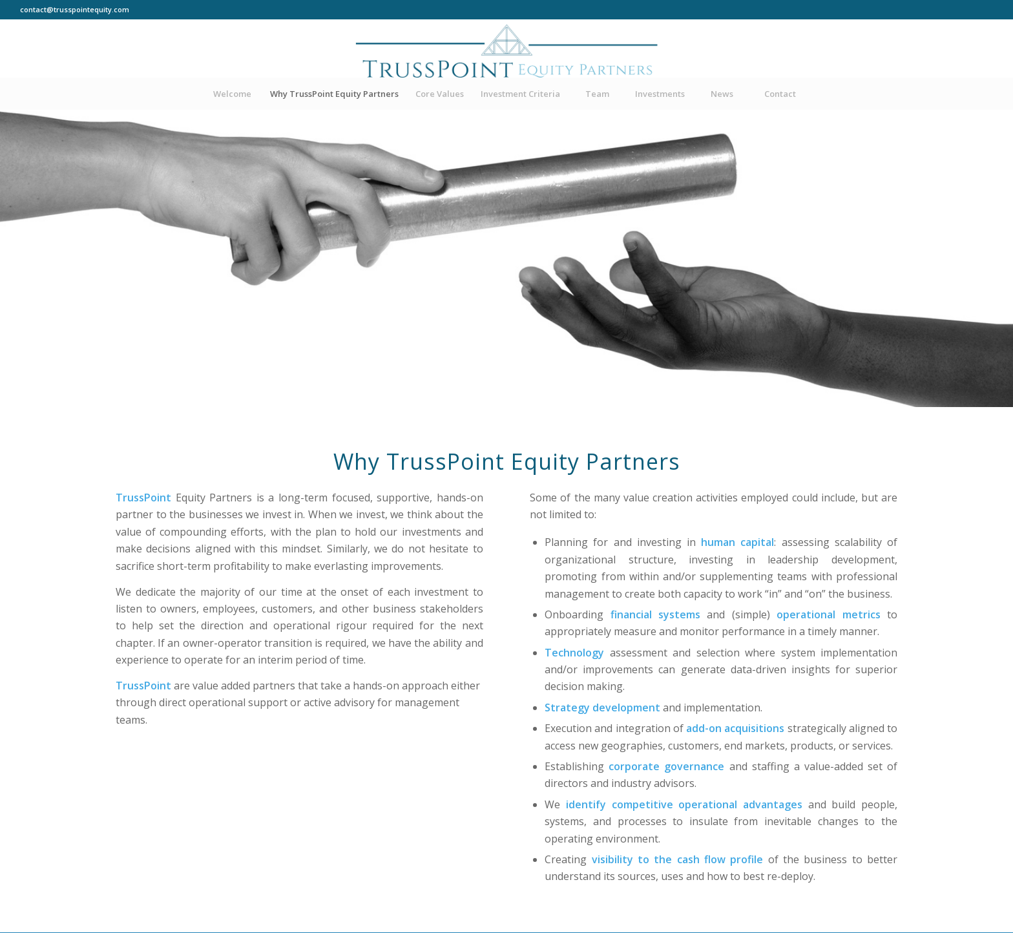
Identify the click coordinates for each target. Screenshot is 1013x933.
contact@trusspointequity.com (74, 9)
